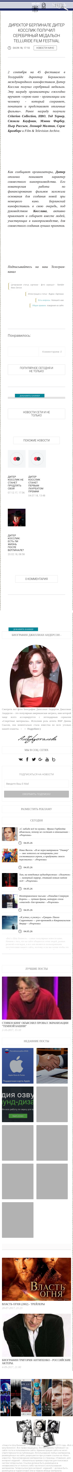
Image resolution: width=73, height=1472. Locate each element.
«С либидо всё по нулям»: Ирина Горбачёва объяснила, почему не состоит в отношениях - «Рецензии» (44, 831)
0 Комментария (36, 579)
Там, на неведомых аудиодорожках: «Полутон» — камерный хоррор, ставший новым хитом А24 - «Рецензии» (44, 877)
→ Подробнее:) (32, 728)
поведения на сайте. (55, 305)
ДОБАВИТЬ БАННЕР (30, 395)
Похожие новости (36, 440)
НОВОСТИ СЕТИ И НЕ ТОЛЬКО (36, 414)
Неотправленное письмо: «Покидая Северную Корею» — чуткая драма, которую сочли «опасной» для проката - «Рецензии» (44, 899)
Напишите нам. (57, 300)
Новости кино (45, 48)
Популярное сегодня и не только (36, 369)
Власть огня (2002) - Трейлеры (23, 1304)
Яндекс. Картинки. (56, 294)
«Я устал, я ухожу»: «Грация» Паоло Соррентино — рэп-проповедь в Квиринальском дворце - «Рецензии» (44, 920)
